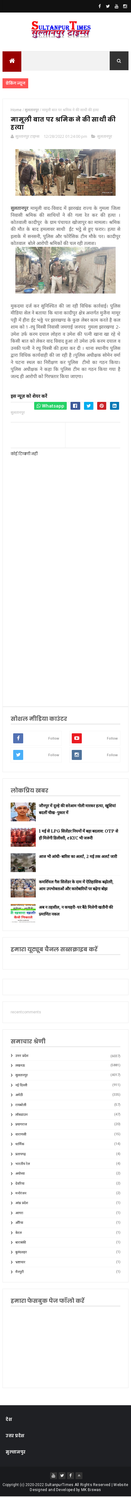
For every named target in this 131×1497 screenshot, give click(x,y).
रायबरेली (20, 1105)
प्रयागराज (21, 1125)
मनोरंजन (20, 1194)
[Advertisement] (65, 625)
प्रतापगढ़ (20, 1154)
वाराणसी (20, 1135)
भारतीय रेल (22, 1164)
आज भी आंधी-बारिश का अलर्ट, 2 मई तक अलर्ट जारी (78, 857)
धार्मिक (19, 1144)
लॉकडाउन (21, 1115)
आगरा (19, 1213)
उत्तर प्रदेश (21, 1056)
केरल (18, 1233)
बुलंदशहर (21, 1252)
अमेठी (19, 1095)
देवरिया (19, 1184)
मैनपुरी (19, 1272)
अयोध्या (20, 1174)
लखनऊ (20, 1066)
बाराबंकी (20, 1243)
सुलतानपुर (104, 136)
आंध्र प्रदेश (21, 1203)
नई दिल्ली (21, 1086)
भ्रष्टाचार (20, 1262)
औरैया (19, 1223)
